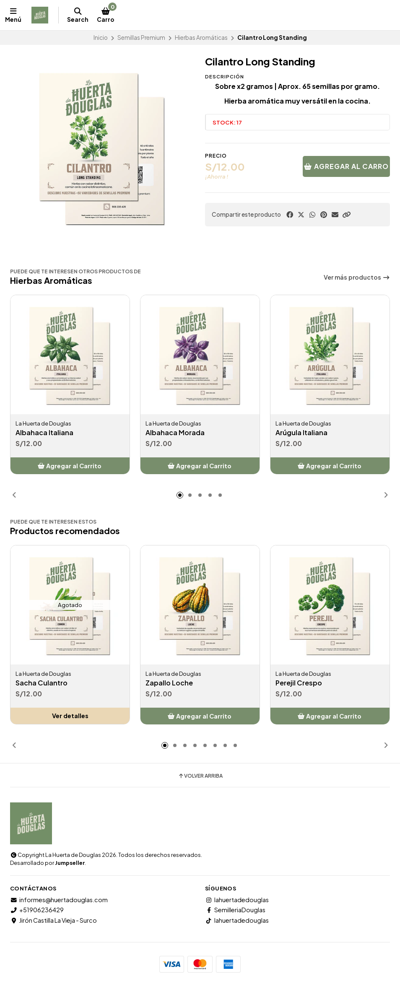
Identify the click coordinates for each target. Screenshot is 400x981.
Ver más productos (357, 277)
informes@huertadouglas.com (59, 900)
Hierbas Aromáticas (201, 37)
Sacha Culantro (42, 683)
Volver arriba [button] (200, 776)
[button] (346, 214)
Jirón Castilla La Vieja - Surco (53, 920)
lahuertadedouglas (237, 900)
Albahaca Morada (175, 433)
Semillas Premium (141, 37)
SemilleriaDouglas (235, 910)
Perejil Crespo (298, 683)
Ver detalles (70, 716)
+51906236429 (37, 910)
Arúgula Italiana (301, 433)
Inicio (101, 37)
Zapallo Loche (169, 683)
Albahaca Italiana (44, 433)
